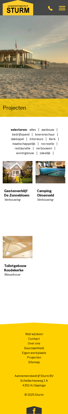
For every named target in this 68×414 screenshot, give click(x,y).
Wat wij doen (34, 334)
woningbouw (25, 153)
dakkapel (17, 139)
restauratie (22, 148)
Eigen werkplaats (34, 353)
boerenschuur (45, 134)
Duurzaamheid (34, 348)
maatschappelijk (23, 144)
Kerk (52, 139)
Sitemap (34, 362)
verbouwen (44, 148)
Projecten (34, 357)
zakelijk (45, 153)
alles (33, 129)
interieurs (36, 139)
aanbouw (48, 129)
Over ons (34, 343)
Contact (34, 339)
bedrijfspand (20, 134)
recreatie (47, 144)
